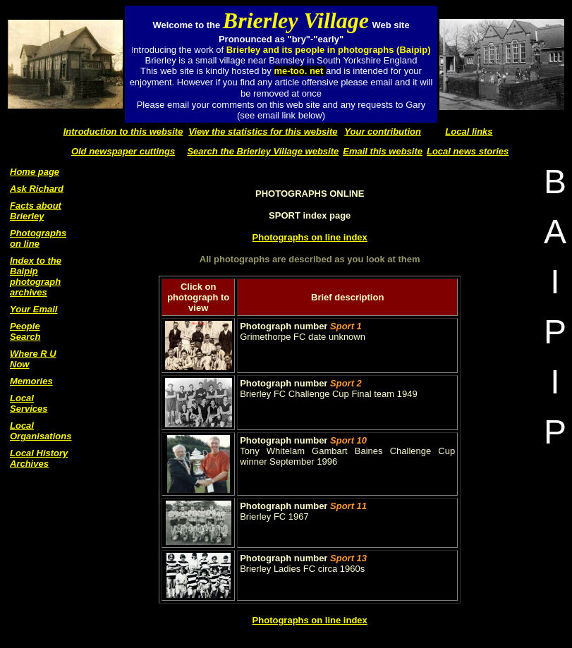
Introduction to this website (123, 131)
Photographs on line (38, 238)
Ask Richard (36, 188)
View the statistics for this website (262, 131)
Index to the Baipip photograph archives (35, 276)
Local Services (29, 403)
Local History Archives (39, 458)
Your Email (33, 309)
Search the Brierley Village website (263, 151)
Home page (34, 171)
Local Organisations (40, 430)
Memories (31, 381)
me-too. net (300, 71)
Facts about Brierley (35, 210)
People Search (25, 331)
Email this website (382, 151)
